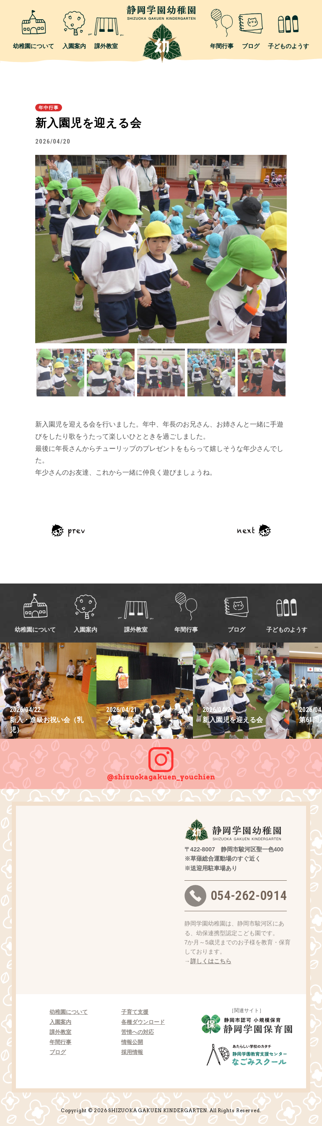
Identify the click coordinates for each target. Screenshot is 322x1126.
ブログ (251, 28)
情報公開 (132, 1042)
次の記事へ (254, 530)
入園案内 (74, 28)
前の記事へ (68, 530)
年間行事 (222, 28)
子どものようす (288, 28)
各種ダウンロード (143, 1022)
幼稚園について (33, 28)
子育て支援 (134, 1012)
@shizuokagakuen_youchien (161, 759)
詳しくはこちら (210, 961)
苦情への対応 (137, 1032)
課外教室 (106, 28)
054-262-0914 (235, 896)
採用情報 (132, 1052)
